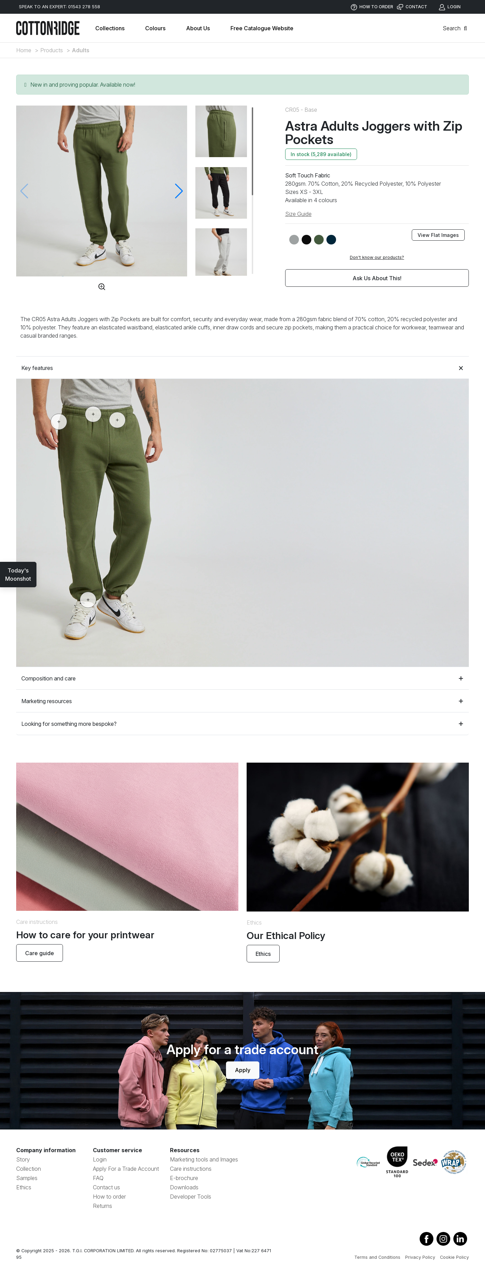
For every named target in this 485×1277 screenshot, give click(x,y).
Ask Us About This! (377, 278)
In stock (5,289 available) (321, 154)
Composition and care (242, 678)
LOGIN (450, 6)
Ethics (263, 953)
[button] (179, 191)
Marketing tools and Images (204, 1159)
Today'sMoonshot (18, 574)
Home (23, 50)
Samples (26, 1178)
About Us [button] (198, 28)
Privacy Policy (420, 1257)
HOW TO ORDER (372, 6)
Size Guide (298, 213)
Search (456, 28)
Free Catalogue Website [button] (261, 28)
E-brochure (184, 1178)
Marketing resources (242, 701)
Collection (28, 1168)
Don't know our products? (377, 257)
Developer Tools (190, 1196)
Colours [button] (155, 28)
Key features (242, 367)
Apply (242, 1070)
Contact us (106, 1187)
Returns (102, 1205)
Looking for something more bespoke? (242, 723)
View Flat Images (438, 235)
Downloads (184, 1187)
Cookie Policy (454, 1257)
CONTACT (412, 6)
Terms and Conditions (377, 1257)
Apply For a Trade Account (126, 1168)
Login (100, 1159)
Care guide (39, 953)
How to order (109, 1196)
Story (23, 1159)
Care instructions (191, 1168)
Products (51, 50)
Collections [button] (110, 28)
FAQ (98, 1178)
